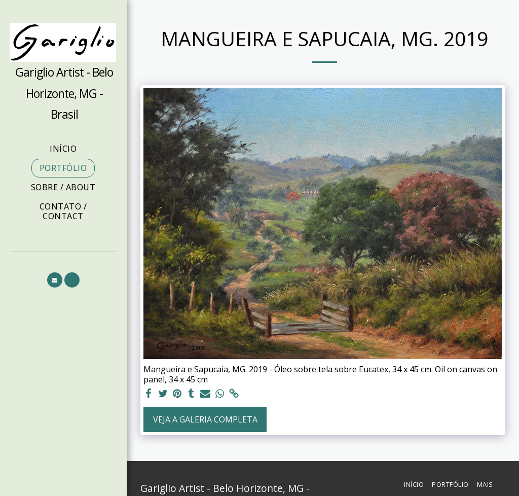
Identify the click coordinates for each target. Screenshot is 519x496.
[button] (54, 280)
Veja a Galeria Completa (205, 419)
